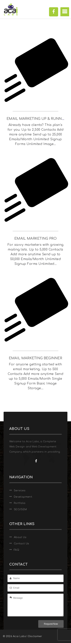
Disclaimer (35, 636)
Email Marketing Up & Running (37, 119)
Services (19, 490)
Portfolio (20, 503)
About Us (20, 537)
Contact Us (21, 543)
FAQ (16, 550)
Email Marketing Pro (35, 238)
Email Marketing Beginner (35, 358)
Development (23, 497)
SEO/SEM (20, 509)
